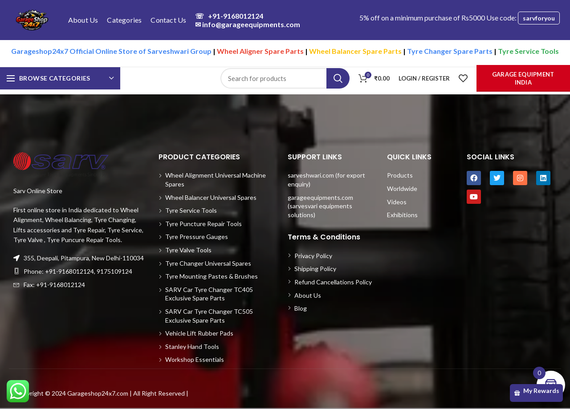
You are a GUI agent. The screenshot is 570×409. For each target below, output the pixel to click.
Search (338, 78)
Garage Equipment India (523, 78)
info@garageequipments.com (247, 24)
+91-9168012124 (229, 16)
